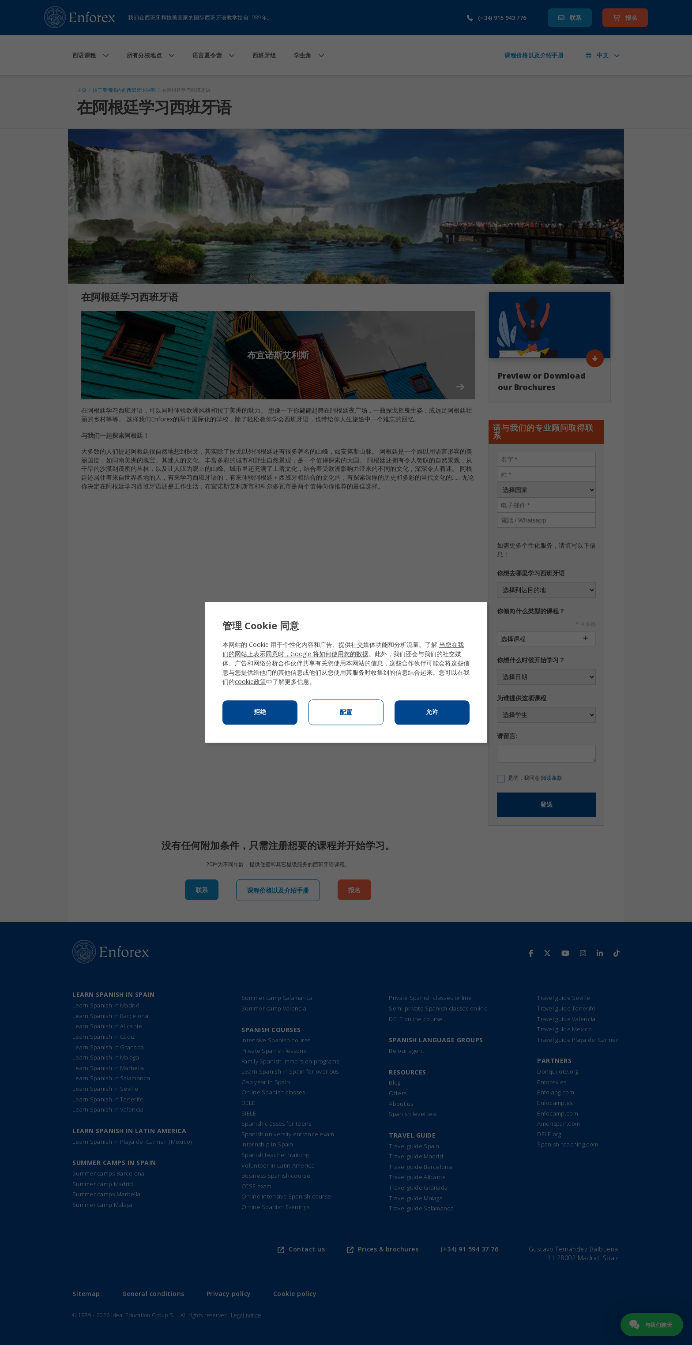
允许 (432, 712)
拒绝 (260, 712)
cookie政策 (250, 682)
